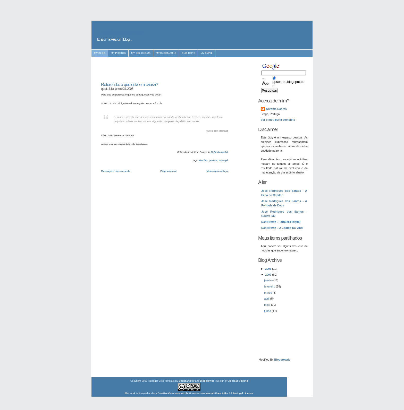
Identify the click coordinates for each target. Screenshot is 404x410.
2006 (268, 268)
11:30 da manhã (219, 152)
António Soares (276, 108)
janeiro (268, 280)
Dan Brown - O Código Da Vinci (282, 227)
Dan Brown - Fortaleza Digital (280, 221)
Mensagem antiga (217, 171)
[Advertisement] (161, 69)
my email (206, 52)
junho (268, 310)
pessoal (213, 160)
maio (267, 304)
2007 (268, 274)
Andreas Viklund (238, 380)
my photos (118, 52)
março (268, 292)
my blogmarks (166, 52)
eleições (203, 160)
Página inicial (168, 171)
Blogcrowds (282, 359)
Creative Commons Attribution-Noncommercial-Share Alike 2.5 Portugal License (205, 393)
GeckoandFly (187, 380)
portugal (223, 160)
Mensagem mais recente (115, 171)
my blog (99, 52)
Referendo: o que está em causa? (129, 84)
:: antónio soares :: (122, 32)
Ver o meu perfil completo (278, 119)
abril (267, 298)
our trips (188, 52)
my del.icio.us (140, 52)
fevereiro (270, 286)
